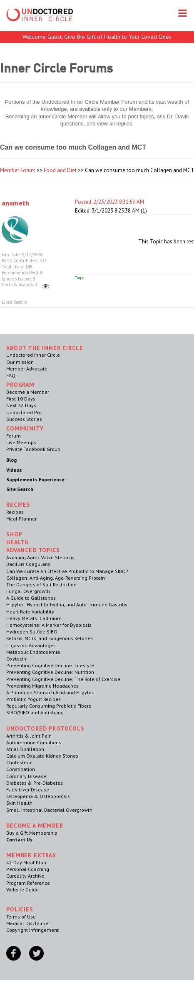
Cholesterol (19, 762)
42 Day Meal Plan (26, 862)
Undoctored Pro (24, 412)
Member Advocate (26, 368)
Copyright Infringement (32, 930)
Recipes (15, 512)
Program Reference (28, 883)
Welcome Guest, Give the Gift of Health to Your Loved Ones (97, 36)
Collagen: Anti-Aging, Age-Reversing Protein (55, 578)
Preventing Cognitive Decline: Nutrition (50, 672)
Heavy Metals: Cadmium (34, 618)
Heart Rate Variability (30, 611)
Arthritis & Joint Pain (29, 736)
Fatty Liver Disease (27, 789)
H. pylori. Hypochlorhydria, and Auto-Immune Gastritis (66, 604)
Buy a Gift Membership (31, 833)
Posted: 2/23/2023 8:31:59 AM (109, 201)
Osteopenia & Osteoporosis (38, 796)
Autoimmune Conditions (33, 742)
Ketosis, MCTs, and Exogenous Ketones (49, 638)
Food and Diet (60, 170)
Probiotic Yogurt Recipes (33, 699)
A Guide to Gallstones (31, 598)
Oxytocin (16, 659)
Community (25, 428)
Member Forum (17, 170)
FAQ (10, 375)
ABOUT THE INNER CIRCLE (44, 348)
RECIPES (18, 504)
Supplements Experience (35, 479)
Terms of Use (21, 916)
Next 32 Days (21, 405)
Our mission (20, 362)
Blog (11, 460)
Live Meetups (21, 442)
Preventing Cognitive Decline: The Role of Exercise (63, 679)
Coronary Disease (26, 776)
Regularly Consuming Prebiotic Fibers (48, 706)
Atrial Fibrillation (25, 749)
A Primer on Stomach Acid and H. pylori (50, 692)
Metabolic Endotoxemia (33, 652)
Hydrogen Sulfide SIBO (31, 631)
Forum (13, 436)
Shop (14, 534)
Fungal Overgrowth (28, 591)
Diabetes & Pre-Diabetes (34, 783)
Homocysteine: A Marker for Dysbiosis (49, 625)
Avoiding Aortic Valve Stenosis (40, 557)
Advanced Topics (33, 550)
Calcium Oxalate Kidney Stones (42, 756)
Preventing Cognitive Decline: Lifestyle (50, 665)
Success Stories (24, 419)
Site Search (19, 489)
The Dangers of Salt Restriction (41, 584)
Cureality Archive (25, 876)
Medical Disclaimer (28, 923)
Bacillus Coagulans (28, 564)
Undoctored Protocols (45, 728)
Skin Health (19, 803)
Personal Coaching (27, 869)
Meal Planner (21, 519)
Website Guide (22, 889)
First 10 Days (20, 398)
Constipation (20, 769)
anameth (15, 203)
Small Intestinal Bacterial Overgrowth (49, 810)
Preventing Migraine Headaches (42, 686)
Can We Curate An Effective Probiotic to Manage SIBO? (67, 571)
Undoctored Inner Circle (33, 355)
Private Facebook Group (33, 449)
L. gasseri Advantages (31, 645)
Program (20, 384)
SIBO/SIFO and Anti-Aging (35, 712)
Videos (14, 470)
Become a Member (27, 392)
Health (17, 542)
